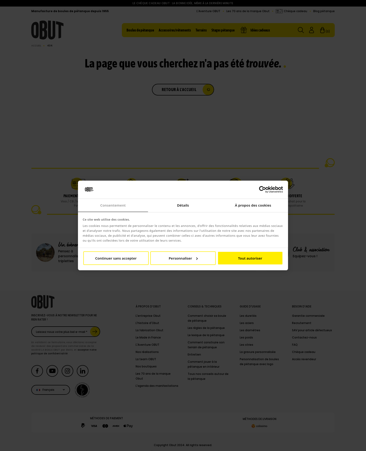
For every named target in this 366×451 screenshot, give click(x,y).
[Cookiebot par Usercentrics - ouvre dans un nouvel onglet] (262, 189)
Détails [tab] (183, 205)
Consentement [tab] (113, 205)
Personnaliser (183, 258)
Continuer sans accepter (116, 258)
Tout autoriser (250, 258)
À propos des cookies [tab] (253, 205)
